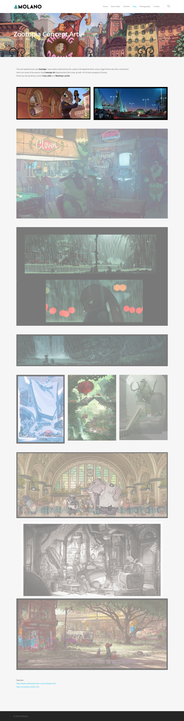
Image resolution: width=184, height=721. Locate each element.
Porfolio (126, 6)
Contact (156, 6)
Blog (134, 6)
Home (105, 6)
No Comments (135, 37)
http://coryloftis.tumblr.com (27, 687)
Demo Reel (115, 6)
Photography (144, 6)
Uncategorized (43, 39)
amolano (19, 39)
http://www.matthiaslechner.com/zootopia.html (36, 683)
